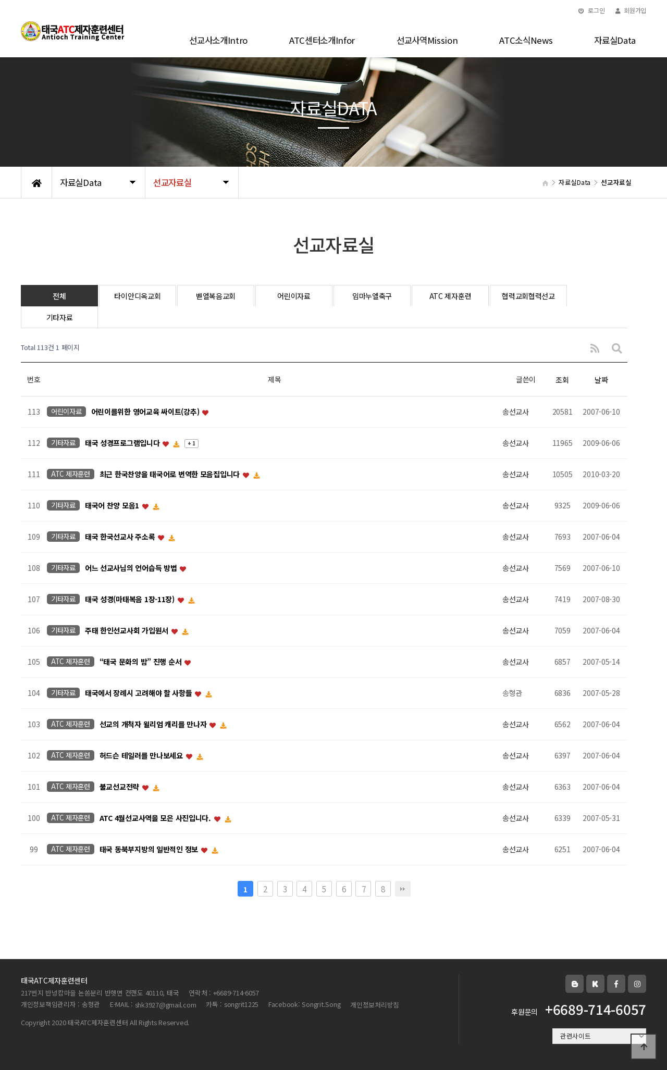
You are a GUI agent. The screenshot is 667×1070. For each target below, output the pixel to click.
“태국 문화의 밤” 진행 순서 (141, 662)
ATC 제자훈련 (450, 296)
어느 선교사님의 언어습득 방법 (132, 568)
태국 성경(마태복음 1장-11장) (131, 599)
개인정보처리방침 (374, 1005)
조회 (562, 380)
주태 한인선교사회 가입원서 (127, 631)
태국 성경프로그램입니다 (123, 443)
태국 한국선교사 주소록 (121, 537)
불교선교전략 (120, 787)
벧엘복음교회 (216, 296)
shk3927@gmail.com (165, 1005)
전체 (59, 296)
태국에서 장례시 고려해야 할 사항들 (139, 693)
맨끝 (403, 889)
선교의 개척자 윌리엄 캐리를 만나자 (154, 724)
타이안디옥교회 (137, 296)
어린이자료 (294, 296)
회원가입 (630, 10)
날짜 (601, 380)
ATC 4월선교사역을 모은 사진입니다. (156, 818)
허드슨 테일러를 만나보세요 (142, 756)
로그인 (591, 10)
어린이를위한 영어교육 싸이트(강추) (146, 412)
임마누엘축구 (372, 296)
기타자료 (59, 317)
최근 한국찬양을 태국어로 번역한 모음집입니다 (171, 474)
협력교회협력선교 (528, 296)
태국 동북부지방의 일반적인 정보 (150, 849)
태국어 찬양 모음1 (113, 506)
